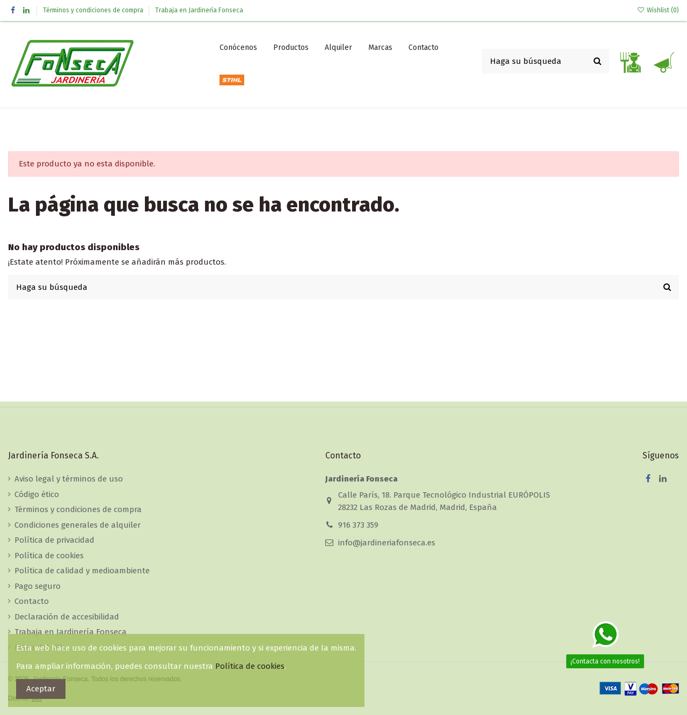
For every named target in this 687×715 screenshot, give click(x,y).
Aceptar (40, 689)
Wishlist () (658, 10)
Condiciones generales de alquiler (77, 525)
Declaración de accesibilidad (66, 617)
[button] (291, 48)
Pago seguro (37, 586)
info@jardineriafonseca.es (386, 543)
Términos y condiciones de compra (94, 10)
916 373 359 (358, 525)
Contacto (31, 601)
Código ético (36, 494)
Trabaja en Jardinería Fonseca (199, 10)
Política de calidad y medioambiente (82, 570)
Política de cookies (49, 555)
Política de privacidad (54, 540)
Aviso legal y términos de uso (68, 479)
